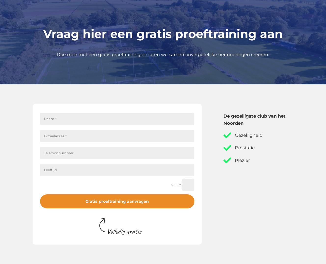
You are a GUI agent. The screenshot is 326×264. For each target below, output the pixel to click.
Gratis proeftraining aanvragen (117, 201)
